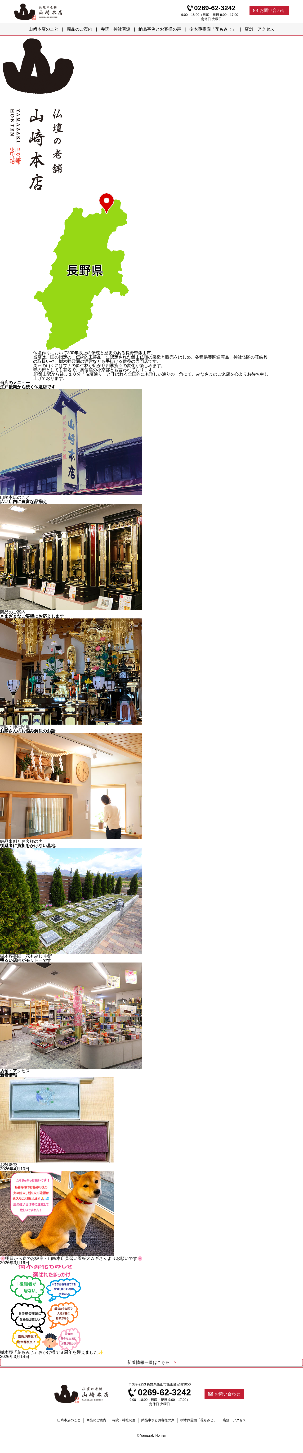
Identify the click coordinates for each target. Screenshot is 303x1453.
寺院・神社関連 (115, 29)
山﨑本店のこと (43, 29)
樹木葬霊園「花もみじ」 (212, 29)
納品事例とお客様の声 (159, 29)
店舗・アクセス (259, 29)
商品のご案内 (79, 29)
